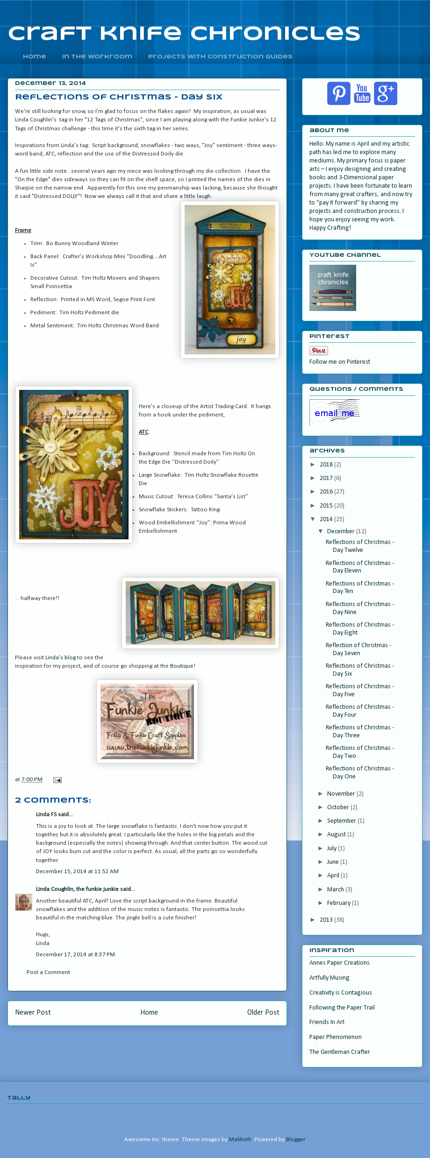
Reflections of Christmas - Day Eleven (360, 567)
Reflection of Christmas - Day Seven (358, 649)
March (336, 889)
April (334, 875)
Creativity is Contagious (340, 992)
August (337, 834)
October (339, 807)
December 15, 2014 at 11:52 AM (77, 871)
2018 (327, 464)
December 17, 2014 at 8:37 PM (75, 955)
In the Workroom (97, 57)
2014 (327, 519)
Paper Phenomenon (335, 1037)
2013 (327, 920)
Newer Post (33, 1013)
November (342, 794)
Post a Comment (48, 972)
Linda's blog (60, 658)
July (332, 848)
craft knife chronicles (184, 34)
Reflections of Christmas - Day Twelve (360, 546)
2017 (327, 478)
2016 (327, 491)
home (34, 57)
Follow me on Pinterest (339, 362)
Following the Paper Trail (342, 1007)
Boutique (182, 666)
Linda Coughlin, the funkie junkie (77, 889)
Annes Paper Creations (339, 963)
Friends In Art (326, 1022)
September (342, 821)
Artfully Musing (329, 977)
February (339, 903)
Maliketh (240, 1140)
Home (149, 1013)
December (341, 531)
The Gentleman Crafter (339, 1052)
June (333, 862)
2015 (327, 505)
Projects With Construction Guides (220, 57)
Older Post (263, 1013)
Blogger (295, 1140)
